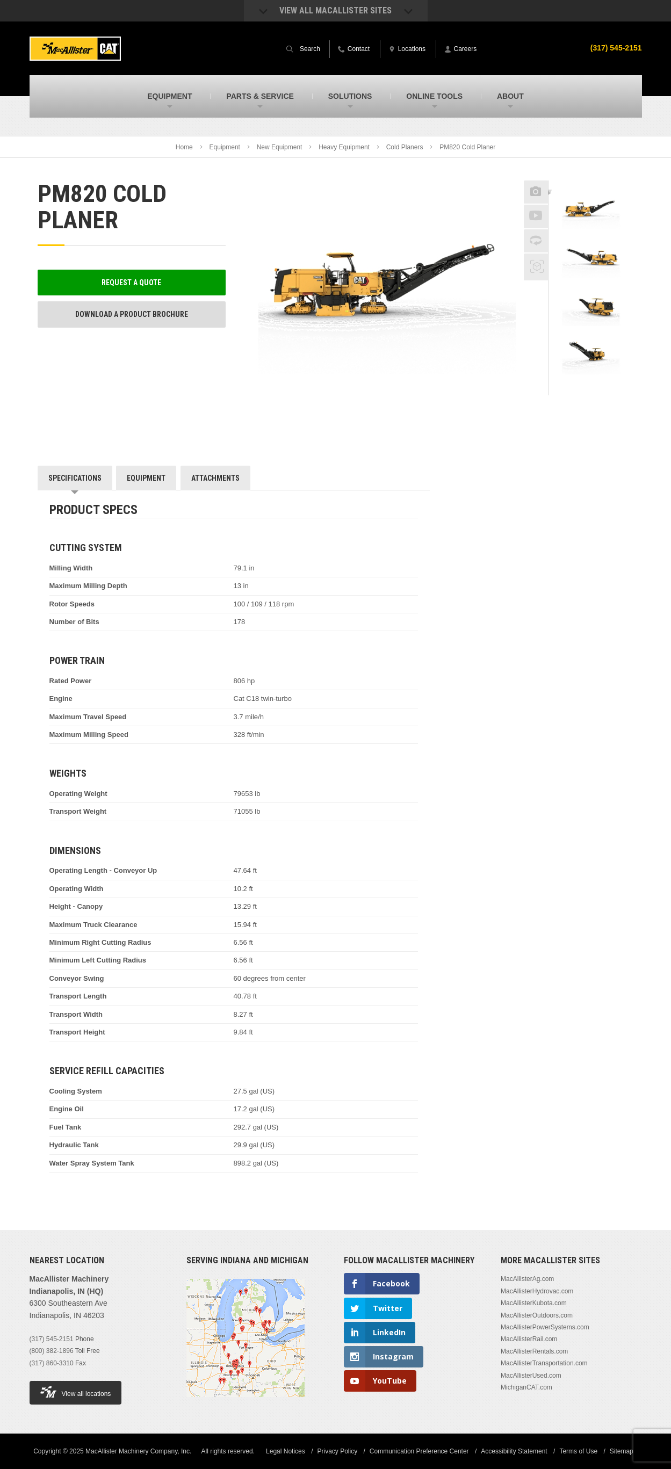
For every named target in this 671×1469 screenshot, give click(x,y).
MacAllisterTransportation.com (544, 1363)
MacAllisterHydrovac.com (537, 1291)
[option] (591, 210)
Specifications (75, 478)
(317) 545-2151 (52, 1339)
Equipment (225, 147)
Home (184, 147)
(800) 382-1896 (52, 1351)
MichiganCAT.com (526, 1387)
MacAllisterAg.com (527, 1279)
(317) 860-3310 (52, 1363)
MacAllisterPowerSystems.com (545, 1327)
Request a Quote (131, 282)
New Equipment (279, 147)
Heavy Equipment (344, 147)
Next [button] (604, 388)
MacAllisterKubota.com (534, 1303)
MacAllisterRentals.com (534, 1351)
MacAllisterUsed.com (531, 1375)
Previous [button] (591, 177)
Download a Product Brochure (131, 314)
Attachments (215, 478)
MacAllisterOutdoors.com (537, 1315)
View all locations (75, 1392)
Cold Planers (404, 147)
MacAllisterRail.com (529, 1339)
